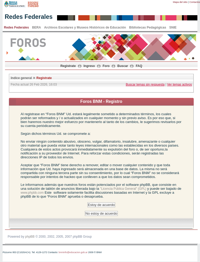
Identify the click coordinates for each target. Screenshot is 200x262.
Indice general (21, 78)
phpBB (30, 236)
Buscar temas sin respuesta (145, 84)
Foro (106, 66)
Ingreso (89, 66)
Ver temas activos (179, 84)
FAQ (139, 66)
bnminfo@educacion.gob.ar (73, 252)
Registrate (68, 66)
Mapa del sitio (180, 2)
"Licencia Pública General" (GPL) (123, 189)
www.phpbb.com (32, 192)
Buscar (122, 66)
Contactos (194, 2)
